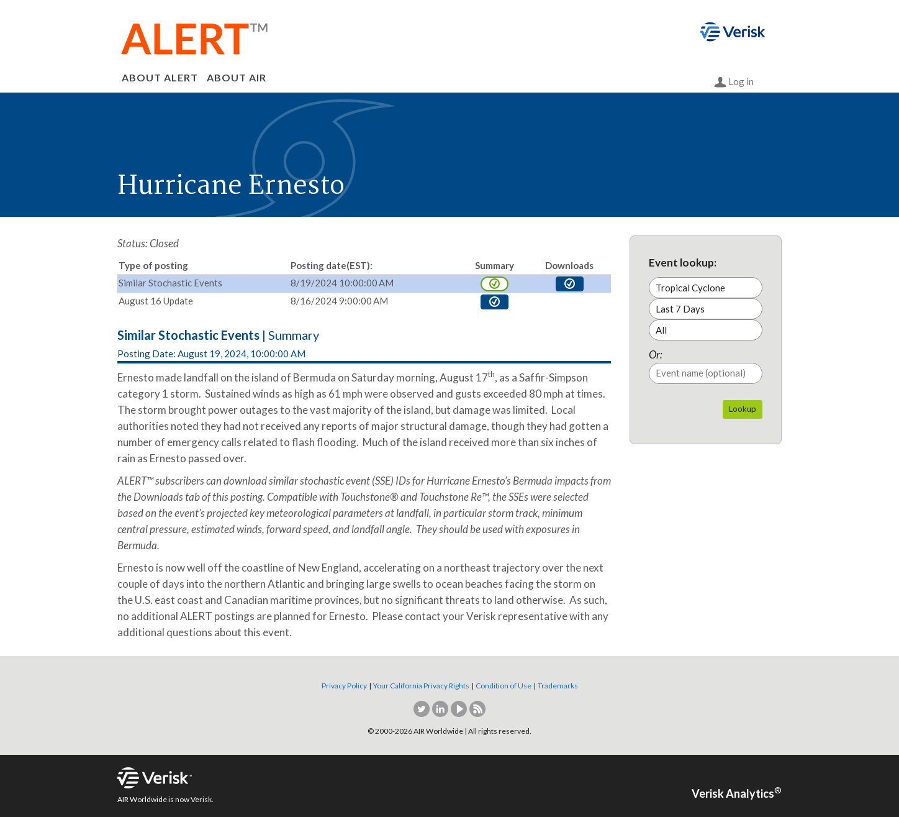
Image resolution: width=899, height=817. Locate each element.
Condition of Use (503, 685)
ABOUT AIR (236, 77)
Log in (734, 82)
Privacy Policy (344, 685)
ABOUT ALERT (160, 77)
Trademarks (558, 685)
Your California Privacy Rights (421, 685)
